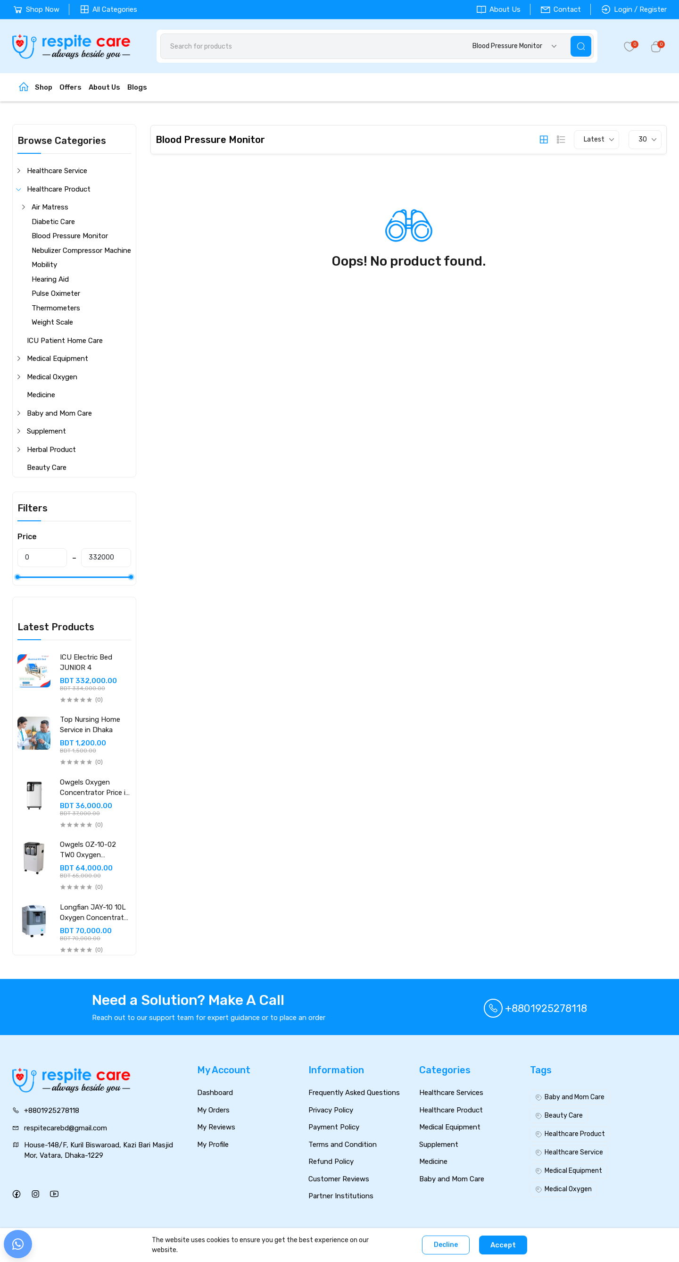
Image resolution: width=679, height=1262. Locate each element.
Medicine (41, 395)
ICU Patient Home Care (65, 340)
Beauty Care (46, 467)
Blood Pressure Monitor (70, 236)
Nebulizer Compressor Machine (81, 250)
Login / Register (633, 9)
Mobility (44, 264)
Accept (503, 1245)
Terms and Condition (342, 1144)
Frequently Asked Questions (354, 1092)
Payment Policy (333, 1127)
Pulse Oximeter (56, 293)
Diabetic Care (53, 221)
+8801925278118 (535, 1008)
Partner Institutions (340, 1196)
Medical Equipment (57, 358)
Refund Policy (331, 1161)
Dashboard (215, 1092)
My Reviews (216, 1127)
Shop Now (35, 9)
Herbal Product (51, 449)
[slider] (17, 577)
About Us (498, 9)
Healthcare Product (59, 189)
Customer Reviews (338, 1179)
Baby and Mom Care (59, 413)
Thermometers (56, 308)
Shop (43, 87)
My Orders (213, 1110)
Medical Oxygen (52, 377)
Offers (70, 87)
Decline (446, 1245)
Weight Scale (52, 322)
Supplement (46, 431)
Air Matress (50, 207)
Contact (560, 9)
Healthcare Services (451, 1092)
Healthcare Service (57, 171)
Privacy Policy (330, 1110)
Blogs (137, 87)
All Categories (108, 9)
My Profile (213, 1144)
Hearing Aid (50, 279)
